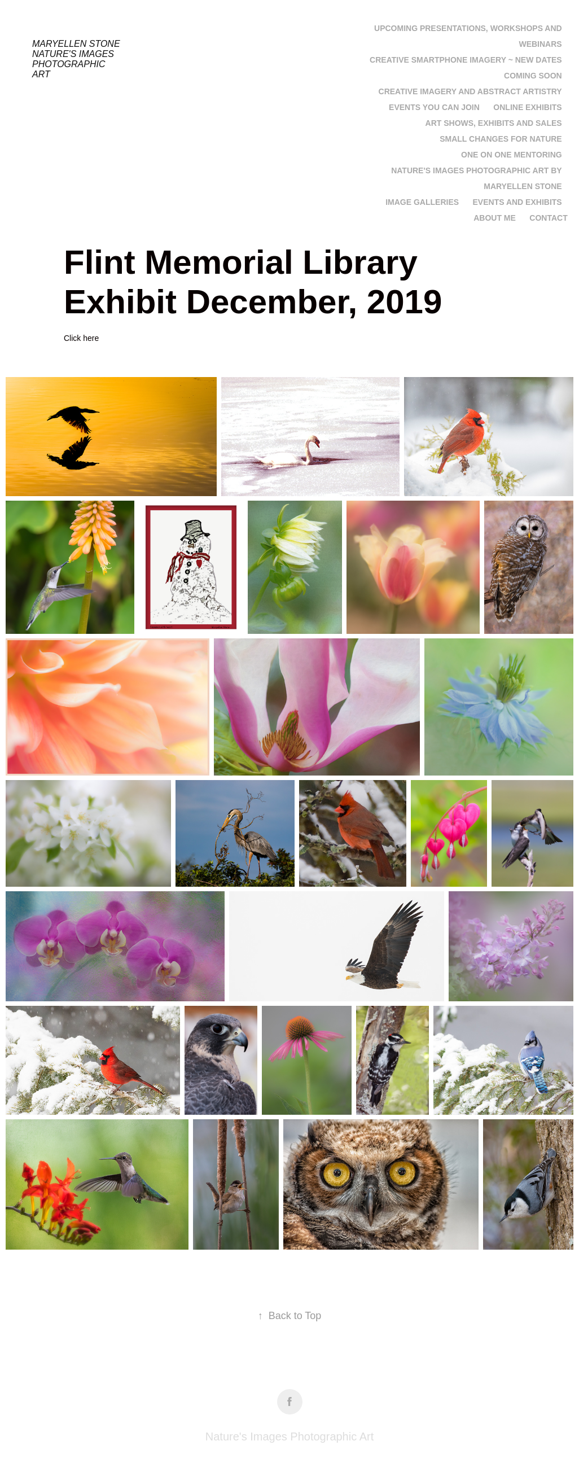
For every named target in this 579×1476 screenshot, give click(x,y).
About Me (494, 217)
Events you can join (434, 107)
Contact (548, 217)
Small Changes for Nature (501, 138)
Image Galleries (422, 202)
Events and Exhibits (517, 202)
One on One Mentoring (511, 154)
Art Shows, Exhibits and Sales (494, 123)
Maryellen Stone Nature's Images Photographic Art (78, 59)
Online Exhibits (527, 107)
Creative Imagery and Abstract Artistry (470, 91)
